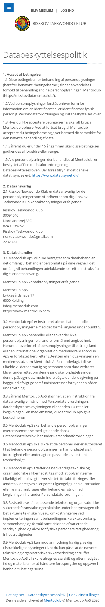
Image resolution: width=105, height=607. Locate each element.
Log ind (67, 10)
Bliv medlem (42, 10)
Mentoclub (52, 600)
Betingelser (15, 594)
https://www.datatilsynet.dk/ (55, 175)
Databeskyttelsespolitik (47, 594)
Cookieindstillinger (84, 594)
